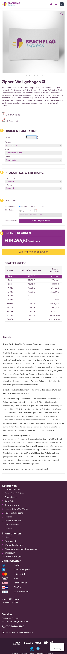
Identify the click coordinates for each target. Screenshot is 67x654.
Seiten (7, 157)
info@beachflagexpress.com (19, 633)
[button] (61, 15)
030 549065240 (14, 626)
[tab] (33, 337)
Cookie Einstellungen (12, 556)
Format (8, 142)
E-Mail (42, 206)
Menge (7, 137)
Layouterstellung (27, 211)
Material (8, 149)
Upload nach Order (28, 206)
